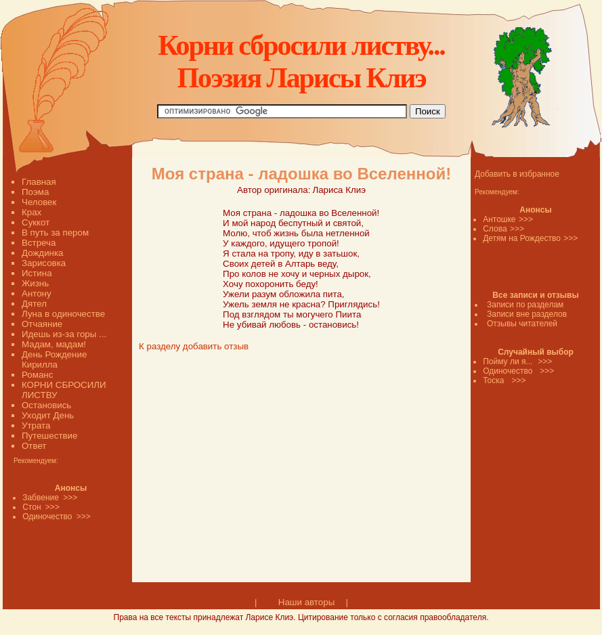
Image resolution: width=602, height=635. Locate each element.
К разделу (159, 346)
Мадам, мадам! (54, 344)
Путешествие (49, 436)
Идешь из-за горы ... (64, 334)
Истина (37, 273)
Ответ (34, 446)
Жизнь (35, 283)
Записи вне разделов (527, 314)
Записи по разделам (525, 304)
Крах (31, 212)
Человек (39, 202)
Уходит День (48, 415)
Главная (39, 182)
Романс (37, 375)
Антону (36, 293)
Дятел (34, 304)
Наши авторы (306, 602)
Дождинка (42, 253)
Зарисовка (44, 263)
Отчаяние (42, 324)
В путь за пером (55, 232)
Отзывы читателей (522, 323)
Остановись (46, 405)
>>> (526, 219)
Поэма (35, 192)
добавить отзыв (216, 346)
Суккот (35, 222)
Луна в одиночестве (63, 314)
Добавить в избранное (517, 174)
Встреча (39, 243)
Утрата (36, 425)
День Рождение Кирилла (54, 359)
